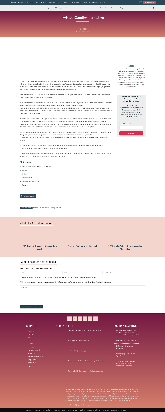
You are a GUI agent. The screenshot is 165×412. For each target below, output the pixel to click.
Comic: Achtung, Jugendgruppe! (77, 351)
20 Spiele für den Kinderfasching (126, 340)
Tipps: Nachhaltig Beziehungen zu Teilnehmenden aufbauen (85, 371)
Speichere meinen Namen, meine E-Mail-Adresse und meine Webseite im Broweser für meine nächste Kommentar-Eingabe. (59, 278)
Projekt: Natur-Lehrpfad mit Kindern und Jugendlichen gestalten (87, 361)
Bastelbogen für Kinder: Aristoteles (78, 340)
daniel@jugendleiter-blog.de (81, 405)
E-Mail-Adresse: (124, 124)
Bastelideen (44, 208)
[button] (153, 8)
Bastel (35, 208)
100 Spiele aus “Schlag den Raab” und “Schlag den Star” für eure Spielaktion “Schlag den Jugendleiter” (127, 333)
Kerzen (58, 208)
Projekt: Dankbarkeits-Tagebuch (82, 246)
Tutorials (82, 29)
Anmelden (131, 133)
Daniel (131, 66)
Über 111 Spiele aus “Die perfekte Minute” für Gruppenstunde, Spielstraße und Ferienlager (126, 363)
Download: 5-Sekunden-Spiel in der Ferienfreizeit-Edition (85, 330)
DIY (52, 208)
